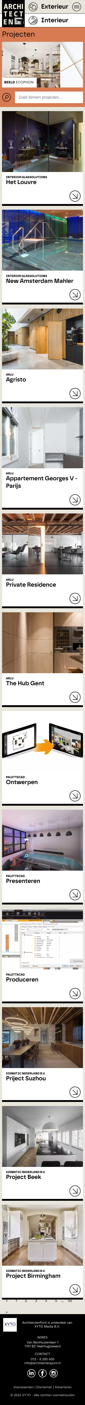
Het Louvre (21, 182)
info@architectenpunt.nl (42, 1363)
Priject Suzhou (26, 1079)
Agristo (16, 380)
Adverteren (63, 1387)
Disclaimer (44, 1387)
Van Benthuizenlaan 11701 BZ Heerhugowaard (42, 1344)
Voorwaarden (23, 1387)
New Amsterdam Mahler (39, 281)
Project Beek (23, 1177)
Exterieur (54, 7)
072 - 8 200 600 (42, 1359)
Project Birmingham (33, 1276)
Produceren (22, 980)
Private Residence (31, 585)
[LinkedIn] (31, 1373)
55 (70, 1301)
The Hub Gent (25, 684)
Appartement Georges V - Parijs (42, 482)
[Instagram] (53, 1373)
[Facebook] (42, 1373)
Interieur (54, 20)
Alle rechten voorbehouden (54, 1395)
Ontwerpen (22, 782)
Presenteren (23, 881)
